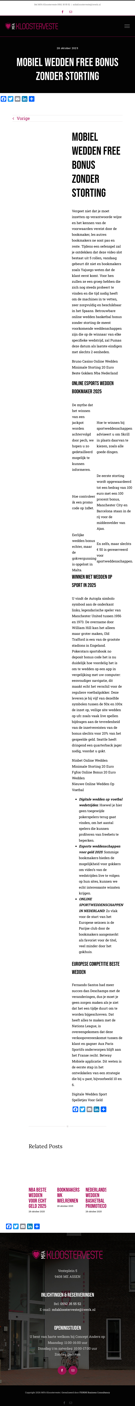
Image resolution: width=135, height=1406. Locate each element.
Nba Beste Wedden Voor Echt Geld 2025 (37, 1198)
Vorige (23, 118)
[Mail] (73, 1370)
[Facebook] (62, 1370)
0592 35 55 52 (70, 1303)
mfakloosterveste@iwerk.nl (87, 4)
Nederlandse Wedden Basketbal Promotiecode (98, 1198)
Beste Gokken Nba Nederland (95, 373)
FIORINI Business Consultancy (94, 1392)
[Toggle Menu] (127, 26)
